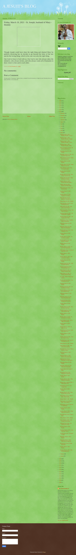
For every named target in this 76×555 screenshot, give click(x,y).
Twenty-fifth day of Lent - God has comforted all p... (66, 291)
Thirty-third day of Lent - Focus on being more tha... (66, 204)
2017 (60, 465)
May (61, 128)
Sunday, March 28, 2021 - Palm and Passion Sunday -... (66, 178)
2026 (60, 100)
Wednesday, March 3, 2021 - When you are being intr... (66, 440)
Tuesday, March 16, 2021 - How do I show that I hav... (66, 307)
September (62, 119)
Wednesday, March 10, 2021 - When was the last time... (66, 366)
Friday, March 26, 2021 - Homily (66, 201)
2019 (60, 461)
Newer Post (6, 116)
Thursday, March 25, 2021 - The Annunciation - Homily (66, 214)
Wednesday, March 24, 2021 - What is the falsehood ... (66, 227)
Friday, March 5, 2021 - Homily (66, 417)
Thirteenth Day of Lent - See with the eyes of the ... (66, 424)
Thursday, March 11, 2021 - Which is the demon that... (66, 356)
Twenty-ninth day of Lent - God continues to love (66, 230)
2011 (60, 478)
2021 (60, 111)
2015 (60, 469)
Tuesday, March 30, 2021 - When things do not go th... (66, 165)
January (62, 456)
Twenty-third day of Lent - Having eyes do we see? (65, 301)
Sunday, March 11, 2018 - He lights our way (66, 327)
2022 (60, 109)
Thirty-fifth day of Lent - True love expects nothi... (66, 168)
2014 (60, 471)
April (61, 130)
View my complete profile (63, 520)
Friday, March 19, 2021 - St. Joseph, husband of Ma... (65, 271)
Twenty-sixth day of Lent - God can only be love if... (66, 281)
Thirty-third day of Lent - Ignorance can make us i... (66, 198)
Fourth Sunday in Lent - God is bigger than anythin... (66, 321)
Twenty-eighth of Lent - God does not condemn (66, 240)
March (61, 132)
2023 (60, 107)
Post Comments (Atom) (12, 119)
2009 (60, 482)
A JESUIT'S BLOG (19, 6)
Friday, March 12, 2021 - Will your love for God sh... (66, 346)
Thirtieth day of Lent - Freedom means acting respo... (66, 220)
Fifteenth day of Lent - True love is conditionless (66, 405)
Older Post (52, 116)
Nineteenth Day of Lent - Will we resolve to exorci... (66, 349)
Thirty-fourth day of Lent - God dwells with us (66, 188)
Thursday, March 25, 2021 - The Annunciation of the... (66, 217)
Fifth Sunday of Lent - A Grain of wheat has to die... (66, 251)
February (62, 453)
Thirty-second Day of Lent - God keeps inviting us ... (66, 210)
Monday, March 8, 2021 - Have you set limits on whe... (66, 393)
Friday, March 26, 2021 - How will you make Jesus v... (66, 207)
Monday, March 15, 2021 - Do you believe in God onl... (66, 317)
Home (29, 116)
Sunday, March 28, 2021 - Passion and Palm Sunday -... (66, 182)
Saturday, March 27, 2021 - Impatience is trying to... (65, 195)
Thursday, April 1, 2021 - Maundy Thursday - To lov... (66, 142)
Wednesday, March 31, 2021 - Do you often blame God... (66, 155)
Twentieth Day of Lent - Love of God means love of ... (66, 341)
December (62, 113)
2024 (60, 105)
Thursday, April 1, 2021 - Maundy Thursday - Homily (66, 138)
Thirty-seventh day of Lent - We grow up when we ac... (66, 148)
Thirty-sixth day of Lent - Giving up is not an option (66, 158)
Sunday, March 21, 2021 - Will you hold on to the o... (66, 257)
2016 (60, 467)
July (61, 124)
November (62, 115)
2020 (60, 458)
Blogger (44, 552)
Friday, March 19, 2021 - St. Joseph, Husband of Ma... (65, 274)
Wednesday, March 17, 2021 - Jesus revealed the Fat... (66, 297)
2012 (60, 476)
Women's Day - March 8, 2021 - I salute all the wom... (66, 383)
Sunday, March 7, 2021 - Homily (66, 399)
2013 (60, 473)
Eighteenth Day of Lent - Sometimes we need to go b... (66, 359)
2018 (60, 463)
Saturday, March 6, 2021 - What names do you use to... (66, 412)
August (62, 121)
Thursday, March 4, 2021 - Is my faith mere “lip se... (66, 430)
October (62, 117)
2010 (60, 480)
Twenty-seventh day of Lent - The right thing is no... (66, 267)
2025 (60, 103)
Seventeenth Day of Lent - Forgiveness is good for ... (65, 373)
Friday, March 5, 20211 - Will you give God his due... (66, 420)
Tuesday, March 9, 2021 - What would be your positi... (66, 379)
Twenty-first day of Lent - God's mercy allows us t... (66, 331)
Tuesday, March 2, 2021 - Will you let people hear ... (66, 451)
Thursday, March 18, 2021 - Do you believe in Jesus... (66, 287)
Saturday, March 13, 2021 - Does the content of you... (66, 337)
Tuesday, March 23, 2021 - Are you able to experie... (66, 237)
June (61, 126)
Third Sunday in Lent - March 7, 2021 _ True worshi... (66, 396)
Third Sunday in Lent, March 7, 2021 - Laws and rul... (66, 402)
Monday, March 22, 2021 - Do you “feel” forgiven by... (66, 247)
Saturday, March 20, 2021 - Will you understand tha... (66, 264)
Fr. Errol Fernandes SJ (64, 488)
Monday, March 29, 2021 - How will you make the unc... (66, 175)
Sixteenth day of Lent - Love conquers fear (66, 386)
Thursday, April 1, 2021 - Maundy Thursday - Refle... (66, 145)
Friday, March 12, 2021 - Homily (66, 343)
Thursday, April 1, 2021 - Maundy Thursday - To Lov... (66, 135)
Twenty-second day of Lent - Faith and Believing (66, 311)
